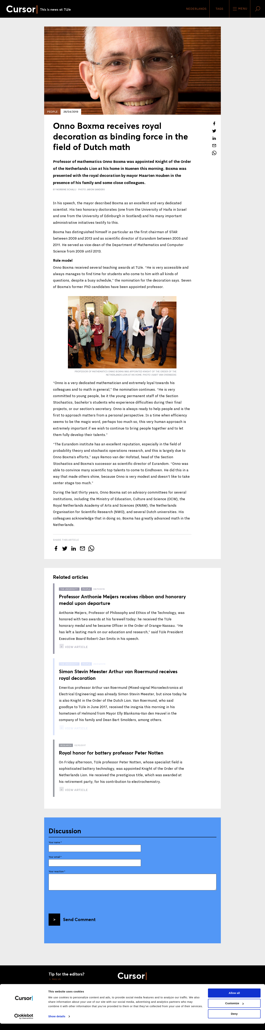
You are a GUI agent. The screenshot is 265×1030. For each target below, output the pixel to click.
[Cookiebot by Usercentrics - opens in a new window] (24, 1023)
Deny (234, 1020)
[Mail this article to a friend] (214, 146)
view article (76, 647)
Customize (234, 1009)
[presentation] (77, 900)
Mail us (56, 979)
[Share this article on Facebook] (214, 123)
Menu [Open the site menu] (239, 8)
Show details (56, 1022)
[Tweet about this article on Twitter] (214, 131)
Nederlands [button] (196, 9)
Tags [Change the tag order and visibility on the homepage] (219, 9)
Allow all (234, 999)
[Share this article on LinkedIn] (214, 138)
